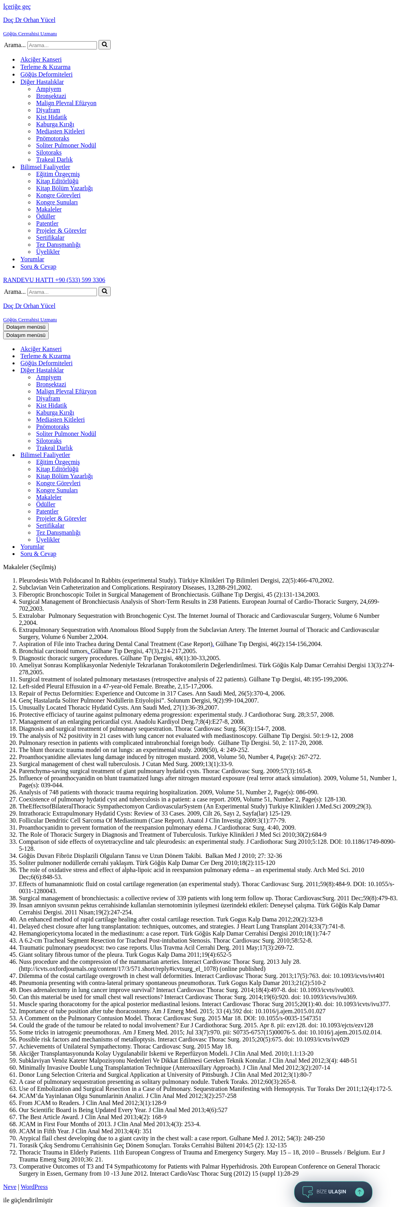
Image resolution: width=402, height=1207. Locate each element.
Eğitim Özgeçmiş (58, 174)
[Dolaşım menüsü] (26, 327)
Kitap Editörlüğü (57, 181)
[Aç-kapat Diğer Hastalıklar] (140, 370)
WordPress (34, 1186)
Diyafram (48, 110)
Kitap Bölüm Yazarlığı (64, 188)
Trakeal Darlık (54, 159)
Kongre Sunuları (57, 202)
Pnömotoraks (52, 138)
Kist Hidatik (51, 117)
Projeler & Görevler (61, 230)
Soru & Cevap (38, 266)
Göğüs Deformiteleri (46, 74)
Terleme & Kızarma (45, 67)
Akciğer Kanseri (41, 59)
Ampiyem (48, 89)
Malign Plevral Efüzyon (66, 103)
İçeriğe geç (17, 6)
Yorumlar (32, 259)
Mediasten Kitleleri (60, 131)
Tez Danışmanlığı (58, 244)
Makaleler (49, 209)
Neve (9, 1186)
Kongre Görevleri (58, 195)
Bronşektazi (51, 96)
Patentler (47, 223)
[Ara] (62, 45)
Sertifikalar (50, 237)
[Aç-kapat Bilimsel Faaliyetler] (140, 455)
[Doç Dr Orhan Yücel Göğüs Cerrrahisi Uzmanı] (201, 26)
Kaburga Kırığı (55, 124)
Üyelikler (48, 251)
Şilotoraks (49, 152)
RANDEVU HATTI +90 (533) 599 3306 (54, 280)
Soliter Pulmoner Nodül (66, 145)
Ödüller (45, 216)
